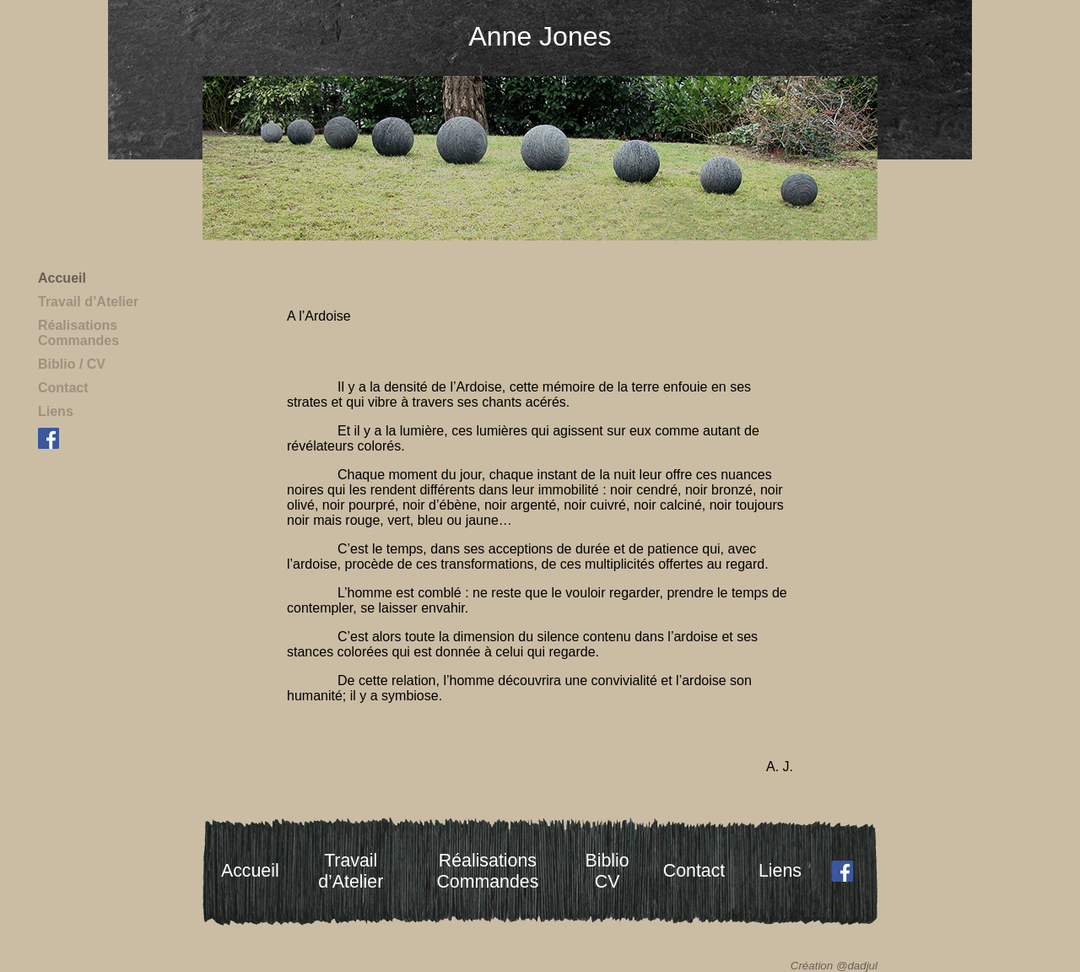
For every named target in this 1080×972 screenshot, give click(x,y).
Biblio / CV (71, 364)
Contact (63, 388)
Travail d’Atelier (88, 301)
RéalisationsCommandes (78, 333)
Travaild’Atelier (350, 871)
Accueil (62, 278)
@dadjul (857, 965)
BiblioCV (607, 871)
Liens (55, 411)
